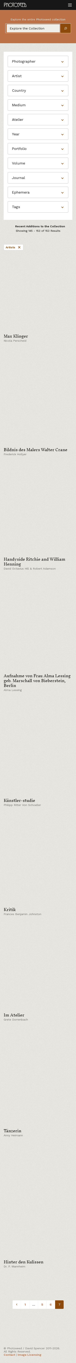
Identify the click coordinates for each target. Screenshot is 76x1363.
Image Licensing (29, 1354)
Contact (9, 1354)
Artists (13, 247)
